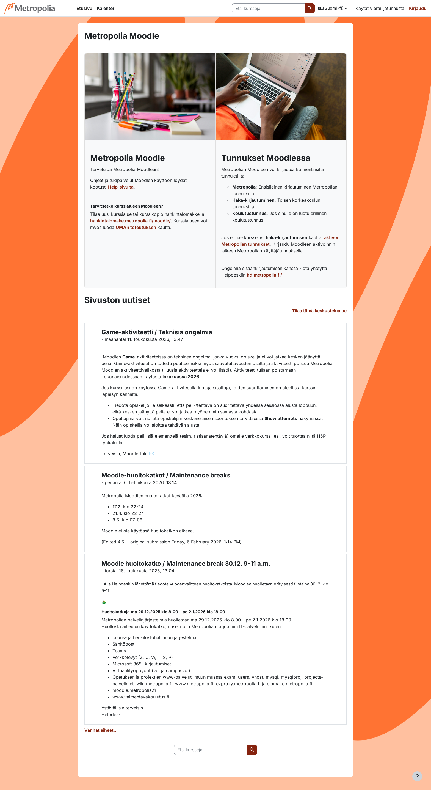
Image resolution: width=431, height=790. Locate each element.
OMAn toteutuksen (136, 227)
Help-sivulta (121, 187)
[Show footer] (417, 776)
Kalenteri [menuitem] (106, 8)
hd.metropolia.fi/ (264, 275)
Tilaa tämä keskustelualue (319, 310)
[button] (333, 8)
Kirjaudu (418, 8)
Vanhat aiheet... (101, 730)
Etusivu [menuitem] (84, 8)
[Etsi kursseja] (268, 8)
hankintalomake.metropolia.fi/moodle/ (130, 220)
